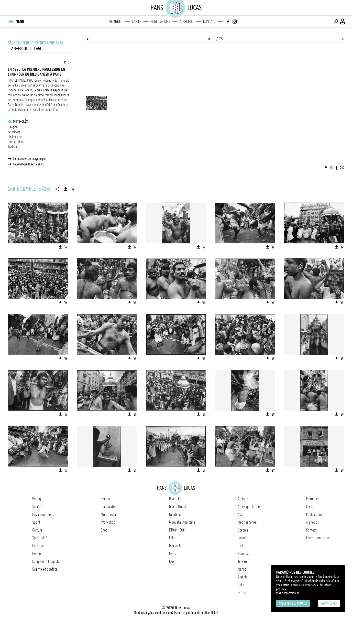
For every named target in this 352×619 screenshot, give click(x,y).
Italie (241, 584)
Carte (136, 21)
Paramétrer (329, 603)
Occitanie (175, 514)
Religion (13, 127)
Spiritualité (39, 537)
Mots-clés (20, 121)
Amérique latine (249, 506)
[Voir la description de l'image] (336, 167)
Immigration (15, 142)
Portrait (106, 498)
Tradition (13, 146)
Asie (240, 514)
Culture (37, 530)
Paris (172, 553)
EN (69, 62)
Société (37, 506)
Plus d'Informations (287, 593)
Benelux (243, 553)
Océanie (243, 530)
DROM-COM (177, 530)
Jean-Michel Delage (25, 48)
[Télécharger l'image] (326, 167)
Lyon (172, 561)
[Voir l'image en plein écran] (342, 167)
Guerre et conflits (44, 569)
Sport (36, 522)
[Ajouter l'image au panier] (331, 167)
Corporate (108, 506)
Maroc (242, 569)
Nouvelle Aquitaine (182, 522)
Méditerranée (247, 522)
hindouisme (15, 137)
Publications (160, 21)
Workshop (108, 522)
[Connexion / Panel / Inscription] (342, 21)
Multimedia (108, 514)
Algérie (243, 577)
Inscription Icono (317, 537)
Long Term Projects (46, 561)
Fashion (37, 553)
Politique (38, 498)
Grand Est (176, 498)
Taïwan (242, 561)
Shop (104, 530)
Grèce (242, 592)
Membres (115, 21)
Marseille (175, 545)
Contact (209, 21)
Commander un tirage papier (30, 158)
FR (64, 62)
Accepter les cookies (293, 603)
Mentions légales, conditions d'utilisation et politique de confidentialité (176, 612)
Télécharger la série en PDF (29, 164)
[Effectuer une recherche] (335, 21)
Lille (172, 537)
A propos (187, 21)
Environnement (43, 514)
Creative (38, 545)
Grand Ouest (177, 506)
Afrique (243, 498)
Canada (242, 537)
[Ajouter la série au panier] (72, 189)
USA (240, 545)
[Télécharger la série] (66, 189)
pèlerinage (14, 132)
